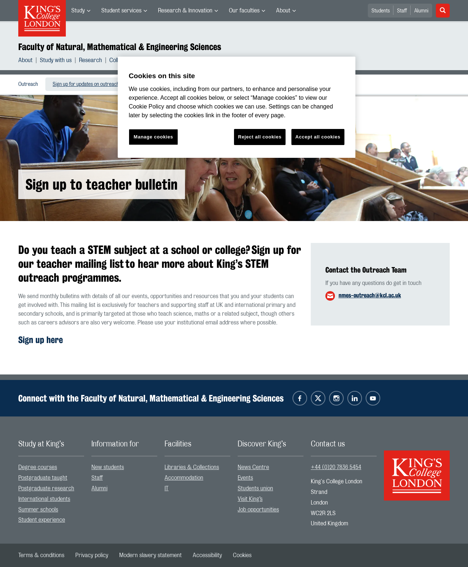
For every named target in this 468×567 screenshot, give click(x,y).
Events (245, 478)
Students (380, 11)
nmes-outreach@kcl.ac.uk (370, 295)
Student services (121, 11)
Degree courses (37, 467)
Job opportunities (258, 510)
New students (107, 467)
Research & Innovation (185, 11)
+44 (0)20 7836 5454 (336, 467)
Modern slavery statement (150, 555)
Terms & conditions (41, 555)
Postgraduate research (46, 488)
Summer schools (38, 510)
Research (90, 60)
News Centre (253, 467)
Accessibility (207, 555)
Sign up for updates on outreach (86, 84)
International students (44, 499)
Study (78, 11)
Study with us (56, 60)
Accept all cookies (317, 137)
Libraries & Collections (192, 467)
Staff (402, 11)
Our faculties (244, 11)
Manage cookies (153, 137)
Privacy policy (91, 555)
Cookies (242, 555)
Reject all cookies (260, 137)
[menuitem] (81, 10)
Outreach (28, 84)
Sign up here (40, 340)
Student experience (41, 520)
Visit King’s (250, 499)
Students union (255, 488)
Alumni (421, 11)
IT (167, 488)
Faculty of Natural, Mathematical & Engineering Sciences (119, 46)
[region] (236, 107)
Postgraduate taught (42, 478)
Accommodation (184, 478)
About (283, 11)
